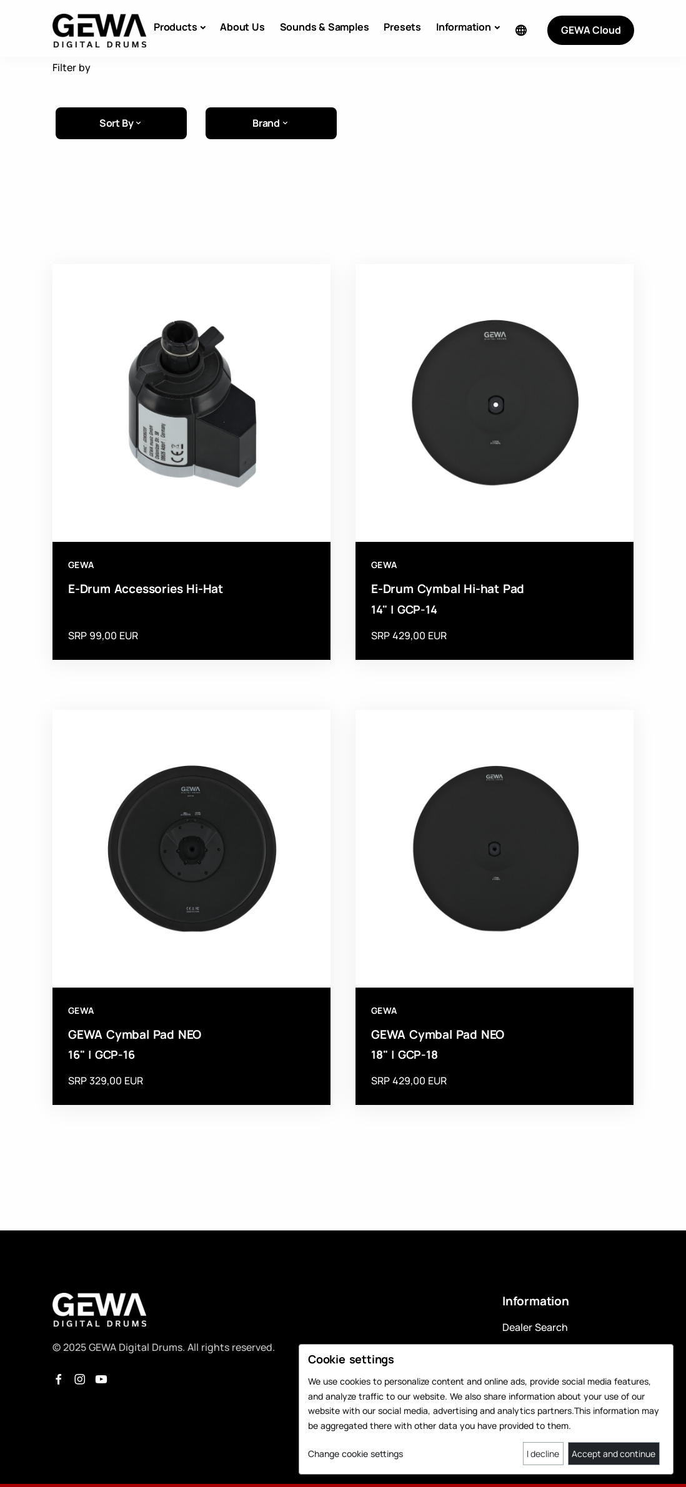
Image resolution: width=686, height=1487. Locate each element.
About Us (242, 27)
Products (175, 27)
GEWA (81, 565)
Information (463, 27)
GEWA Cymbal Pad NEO (134, 1034)
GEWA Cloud (590, 30)
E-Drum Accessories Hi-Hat (145, 589)
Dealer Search (535, 1327)
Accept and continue (613, 1454)
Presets (402, 27)
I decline (543, 1454)
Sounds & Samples (324, 27)
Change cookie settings (355, 1454)
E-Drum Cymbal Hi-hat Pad (447, 589)
